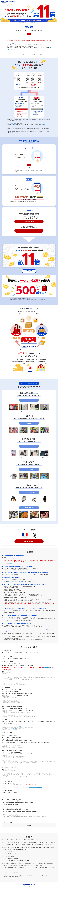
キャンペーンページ (47, 675)
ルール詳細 (31, 22)
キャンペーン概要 (17, 57)
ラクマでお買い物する (29, 229)
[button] (29, 35)
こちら (14, 46)
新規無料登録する (29, 549)
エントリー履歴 (14, 735)
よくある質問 (32, 57)
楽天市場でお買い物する (29, 238)
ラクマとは (25, 57)
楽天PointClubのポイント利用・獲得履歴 (17, 588)
